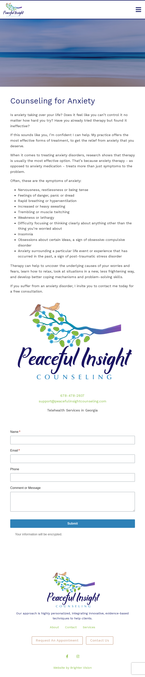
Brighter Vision (81, 667)
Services (89, 627)
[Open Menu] (138, 10)
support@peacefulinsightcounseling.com (72, 401)
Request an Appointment (57, 640)
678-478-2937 (72, 396)
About (54, 627)
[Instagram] (78, 656)
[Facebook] (67, 656)
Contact (71, 627)
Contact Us (99, 640)
